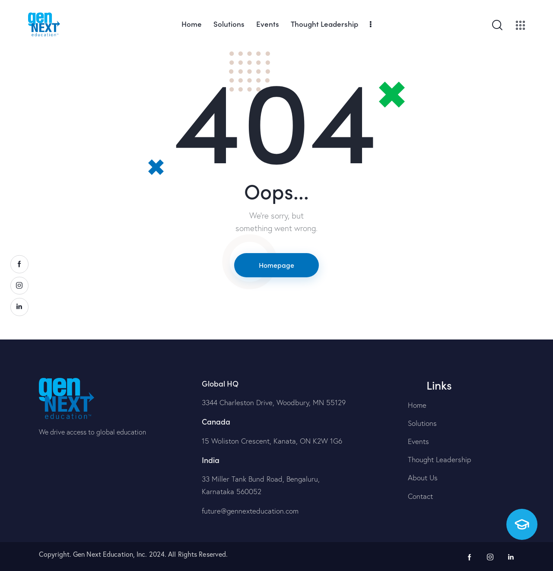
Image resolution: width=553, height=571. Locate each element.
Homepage (276, 265)
